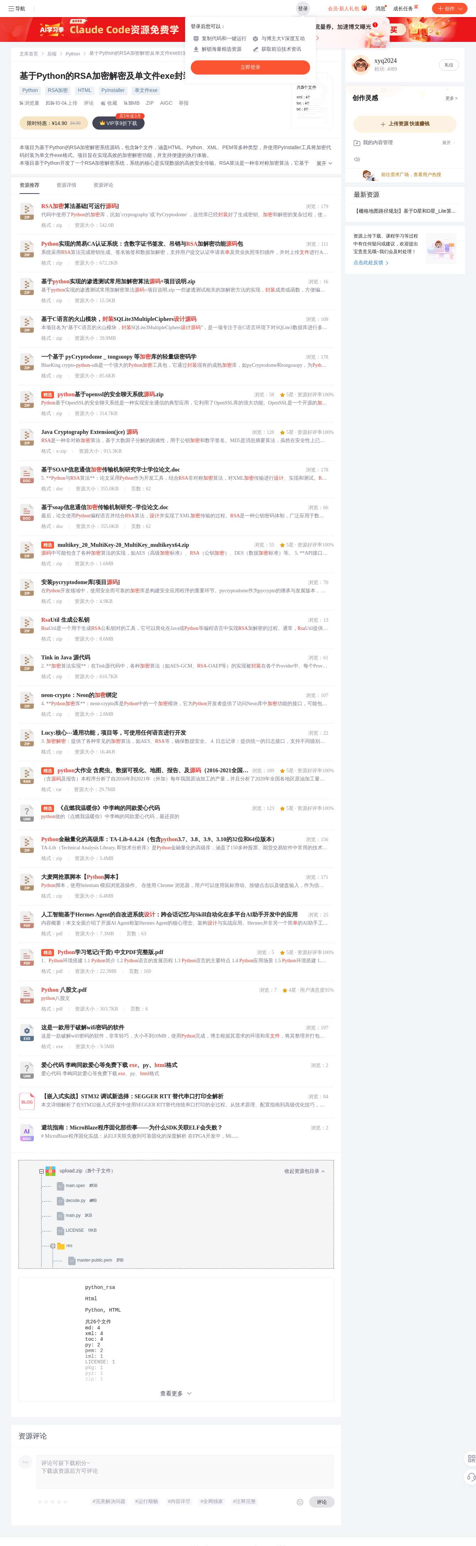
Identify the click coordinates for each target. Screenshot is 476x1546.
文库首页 (29, 54)
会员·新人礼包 (347, 7)
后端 (51, 54)
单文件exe (146, 90)
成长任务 (406, 7)
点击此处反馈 (371, 263)
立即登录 (250, 67)
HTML (84, 90)
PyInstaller (113, 90)
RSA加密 (58, 90)
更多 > (451, 99)
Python (73, 54)
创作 (450, 8)
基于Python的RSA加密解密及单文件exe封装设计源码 (124, 77)
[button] (325, 163)
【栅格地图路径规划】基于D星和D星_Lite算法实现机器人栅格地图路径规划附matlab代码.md (405, 211)
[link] (29, 54)
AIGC (166, 103)
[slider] (53, 1511)
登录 (303, 8)
